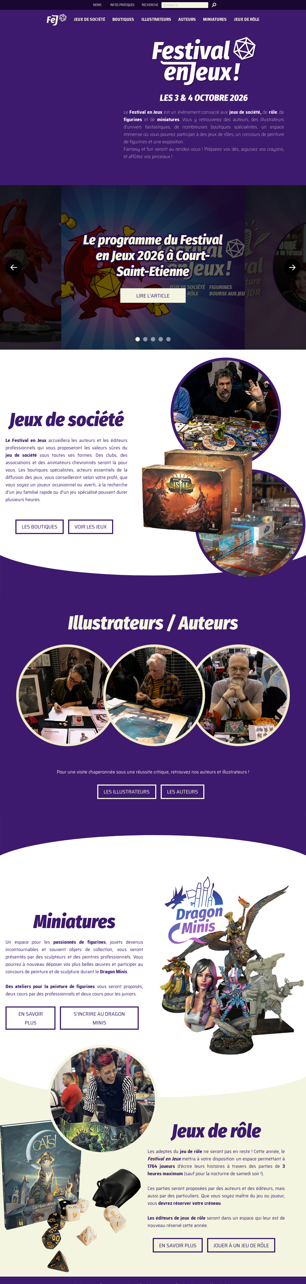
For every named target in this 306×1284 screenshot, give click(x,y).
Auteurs (187, 19)
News (97, 4)
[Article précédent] (13, 267)
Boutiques (123, 19)
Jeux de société (89, 19)
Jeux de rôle (246, 19)
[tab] (137, 339)
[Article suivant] (292, 267)
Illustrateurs (156, 19)
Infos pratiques (122, 4)
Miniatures (215, 19)
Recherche (150, 4)
